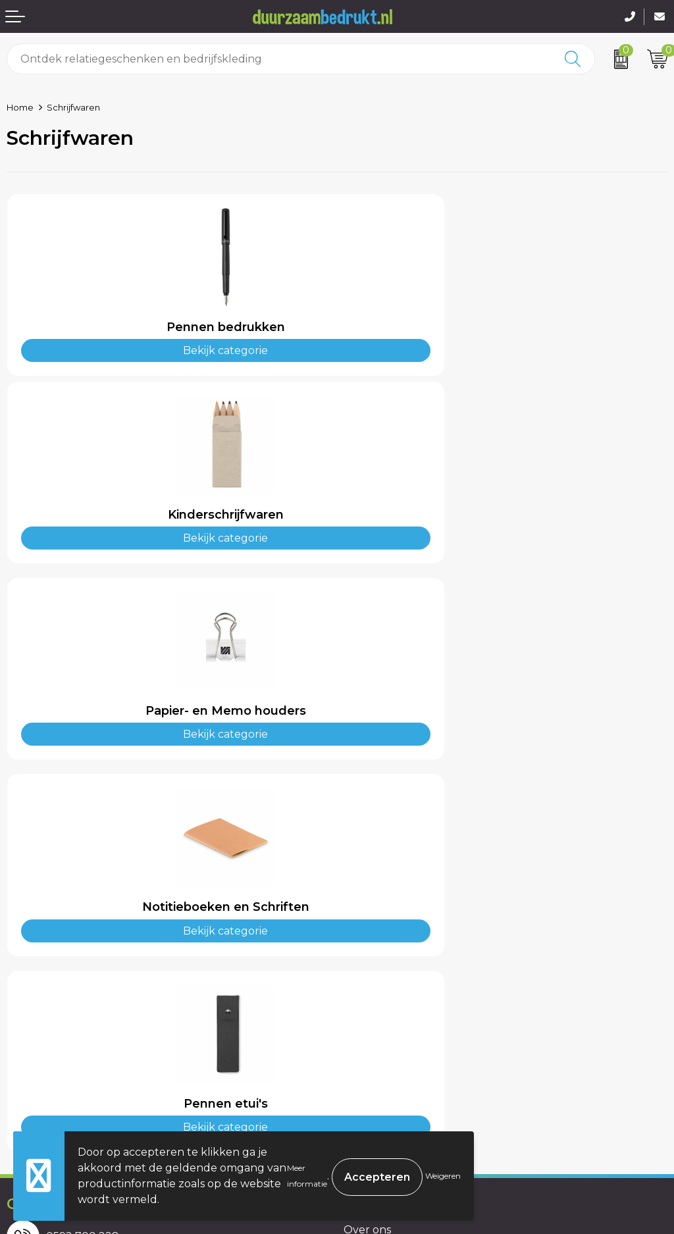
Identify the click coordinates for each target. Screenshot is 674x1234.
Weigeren (443, 1176)
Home (20, 107)
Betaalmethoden (52, 1043)
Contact (28, 1023)
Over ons (367, 846)
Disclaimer (371, 1083)
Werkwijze (371, 885)
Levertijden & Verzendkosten (83, 1062)
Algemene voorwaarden (408, 1023)
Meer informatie (307, 1176)
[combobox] (279, 59)
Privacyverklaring (390, 1062)
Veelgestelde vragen (398, 866)
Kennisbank (374, 906)
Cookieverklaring (388, 1043)
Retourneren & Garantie (70, 1083)
